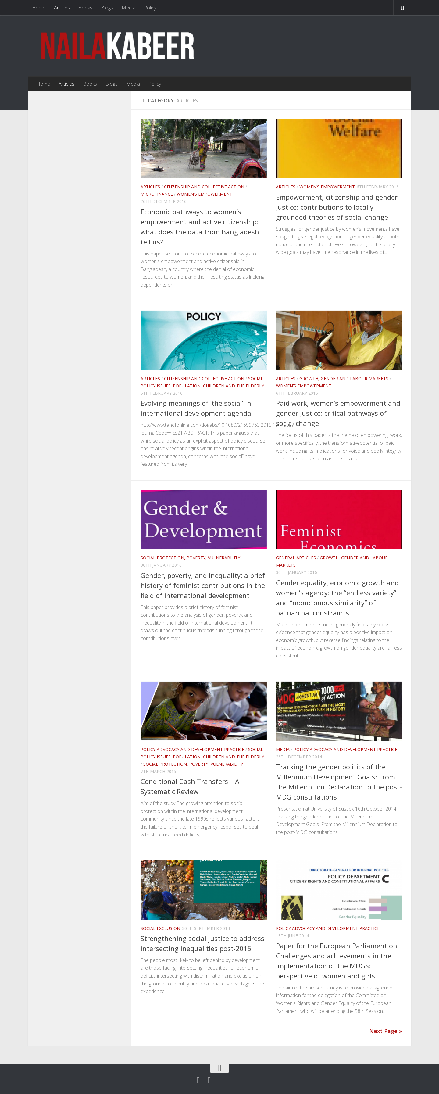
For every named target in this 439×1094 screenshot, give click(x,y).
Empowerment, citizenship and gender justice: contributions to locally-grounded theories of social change (337, 207)
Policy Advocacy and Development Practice (192, 749)
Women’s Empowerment (204, 194)
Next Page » (385, 1031)
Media (128, 7)
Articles (62, 7)
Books (85, 7)
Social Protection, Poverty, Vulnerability (190, 558)
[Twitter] (198, 1080)
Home (38, 7)
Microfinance (157, 194)
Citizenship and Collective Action (204, 187)
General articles (296, 558)
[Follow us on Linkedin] (209, 1080)
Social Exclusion (160, 928)
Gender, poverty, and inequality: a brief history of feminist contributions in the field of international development (203, 585)
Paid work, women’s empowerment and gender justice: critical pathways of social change (338, 413)
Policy (150, 7)
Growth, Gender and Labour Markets (343, 378)
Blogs (107, 7)
